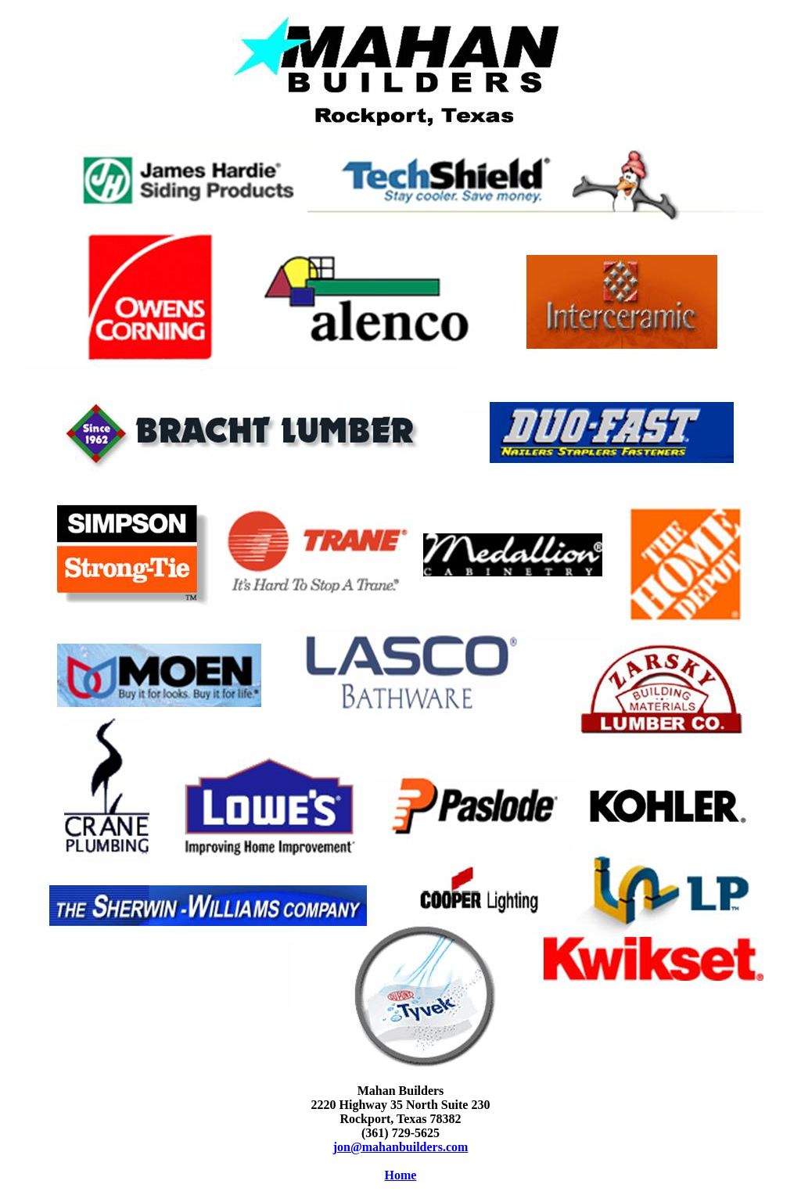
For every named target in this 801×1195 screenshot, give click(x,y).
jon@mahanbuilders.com (401, 1147)
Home (401, 1175)
